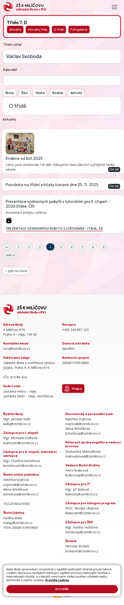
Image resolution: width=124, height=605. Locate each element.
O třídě (59, 29)
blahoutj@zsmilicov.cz (81, 494)
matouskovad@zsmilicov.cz (85, 456)
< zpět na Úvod (16, 271)
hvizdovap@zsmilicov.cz (82, 532)
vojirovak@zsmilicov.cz (20, 484)
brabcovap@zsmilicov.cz (83, 475)
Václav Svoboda (24, 56)
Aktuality (15, 29)
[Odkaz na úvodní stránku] (24, 7)
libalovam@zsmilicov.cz (82, 513)
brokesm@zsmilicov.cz (81, 551)
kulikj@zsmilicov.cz (17, 424)
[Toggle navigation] (114, 7)
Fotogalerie (79, 29)
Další (10, 255)
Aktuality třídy (37, 29)
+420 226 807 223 (75, 329)
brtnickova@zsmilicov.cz (21, 494)
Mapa (73, 389)
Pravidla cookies (57, 580)
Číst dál (114, 169)
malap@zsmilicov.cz (17, 523)
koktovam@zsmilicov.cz (20, 443)
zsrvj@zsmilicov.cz (16, 348)
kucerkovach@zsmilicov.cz (22, 465)
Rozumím (62, 589)
